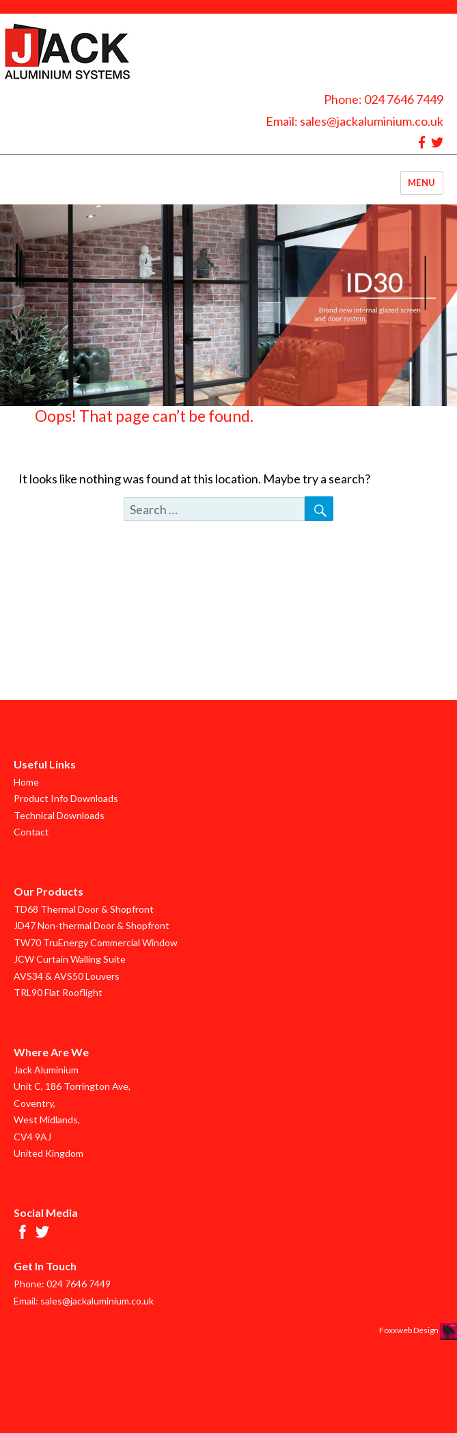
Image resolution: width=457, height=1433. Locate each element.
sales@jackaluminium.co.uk (371, 121)
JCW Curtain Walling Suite (70, 959)
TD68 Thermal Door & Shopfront (84, 909)
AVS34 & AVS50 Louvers (67, 976)
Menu (422, 182)
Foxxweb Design (409, 1330)
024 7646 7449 (403, 99)
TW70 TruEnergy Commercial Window (96, 942)
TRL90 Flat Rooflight (58, 992)
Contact (31, 832)
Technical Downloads (59, 815)
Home (26, 782)
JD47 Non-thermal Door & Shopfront (91, 925)
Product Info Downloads (66, 798)
